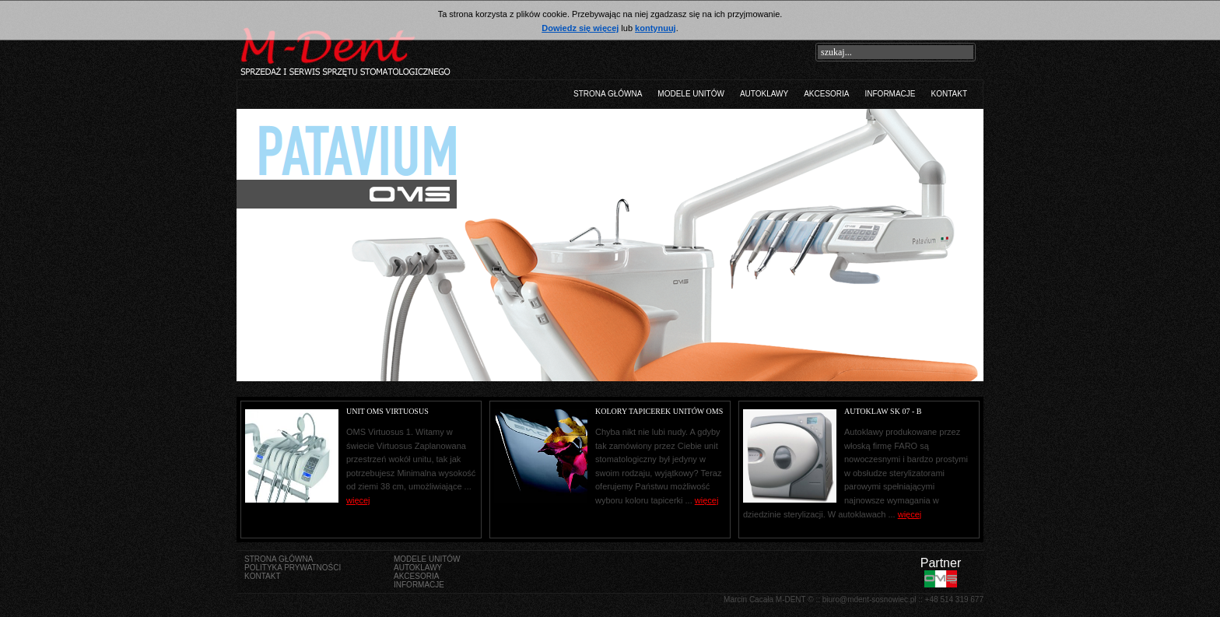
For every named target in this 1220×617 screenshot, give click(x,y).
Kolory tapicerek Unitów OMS (659, 411)
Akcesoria (826, 93)
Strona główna (607, 93)
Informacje (890, 93)
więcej (910, 514)
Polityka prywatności (292, 567)
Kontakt (949, 93)
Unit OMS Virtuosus (387, 411)
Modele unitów (690, 93)
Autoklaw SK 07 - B (882, 411)
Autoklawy (764, 93)
